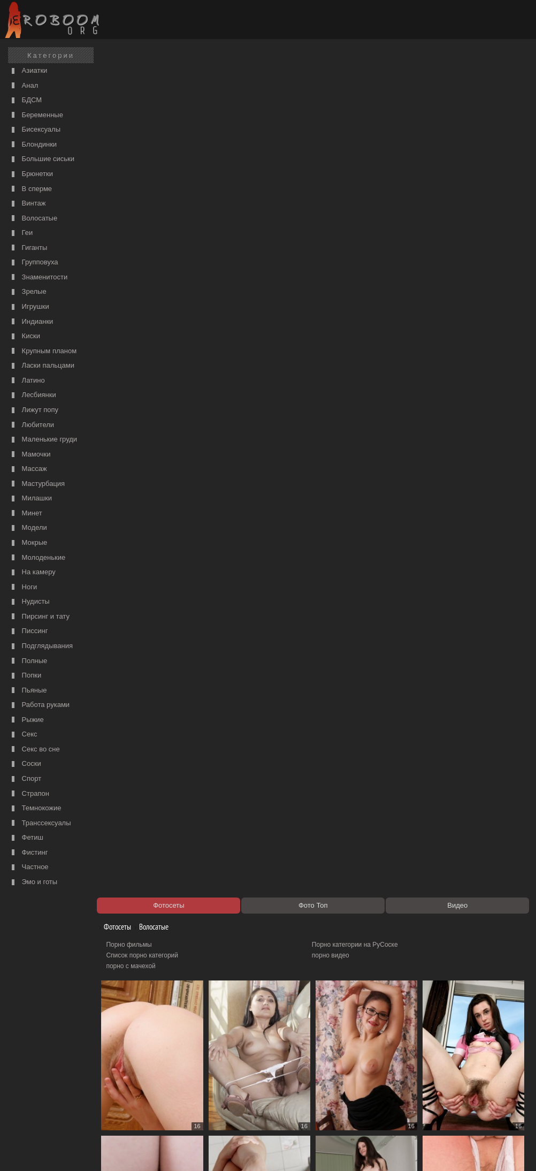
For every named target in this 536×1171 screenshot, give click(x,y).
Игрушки (29, 306)
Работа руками (39, 705)
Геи (21, 233)
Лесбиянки (32, 395)
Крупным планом (42, 351)
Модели (28, 528)
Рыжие (26, 720)
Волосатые (33, 218)
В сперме (30, 189)
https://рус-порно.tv (342, 1092)
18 (446, 1073)
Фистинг (28, 852)
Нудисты (29, 601)
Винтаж (27, 203)
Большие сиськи (41, 159)
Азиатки (28, 70)
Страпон (29, 794)
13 (282, 1073)
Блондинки (33, 144)
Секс (23, 734)
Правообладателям (98, 1150)
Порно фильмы (134, 94)
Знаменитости (38, 277)
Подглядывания (41, 646)
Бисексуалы (34, 129)
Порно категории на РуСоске (358, 94)
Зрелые (28, 291)
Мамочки (29, 454)
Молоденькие (37, 557)
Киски (24, 336)
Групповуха (33, 262)
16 (381, 1073)
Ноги (23, 587)
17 (414, 1073)
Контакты (185, 1150)
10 (184, 1073)
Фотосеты (119, 76)
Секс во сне (34, 749)
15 (348, 1073)
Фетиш (26, 837)
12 (250, 1073)
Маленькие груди (43, 439)
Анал (23, 85)
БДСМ (25, 100)
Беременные (36, 115)
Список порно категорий (148, 105)
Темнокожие (35, 808)
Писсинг (28, 631)
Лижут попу (33, 410)
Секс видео (129, 1103)
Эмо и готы (33, 882)
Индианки (31, 321)
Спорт (25, 779)
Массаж (28, 469)
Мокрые (28, 543)
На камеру (32, 572)
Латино (27, 380)
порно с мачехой (136, 115)
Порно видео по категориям (153, 1092)
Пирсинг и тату (39, 616)
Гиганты (28, 248)
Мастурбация (37, 484)
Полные (28, 661)
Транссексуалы (40, 823)
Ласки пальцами (41, 365)
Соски (25, 764)
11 (217, 1073)
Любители (31, 425)
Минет (25, 513)
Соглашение (149, 1150)
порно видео (333, 105)
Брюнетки (31, 174)
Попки (25, 675)
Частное (29, 867)
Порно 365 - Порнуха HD (351, 1103)
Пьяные (28, 690)
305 (480, 1073)
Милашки (30, 498)
